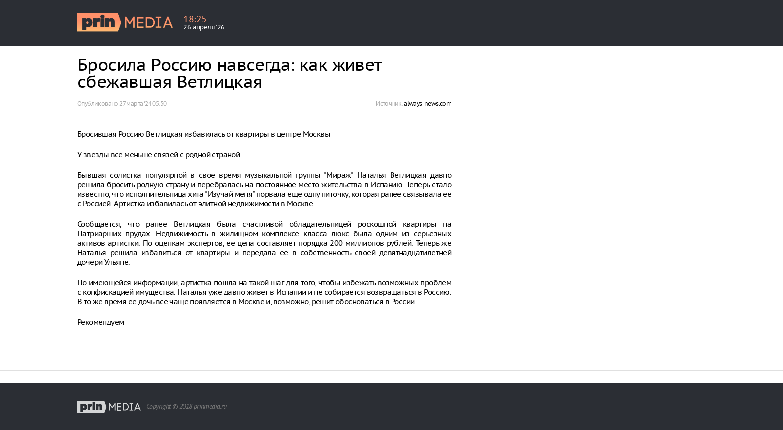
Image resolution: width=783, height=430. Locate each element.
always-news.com (427, 103)
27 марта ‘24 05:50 (142, 103)
